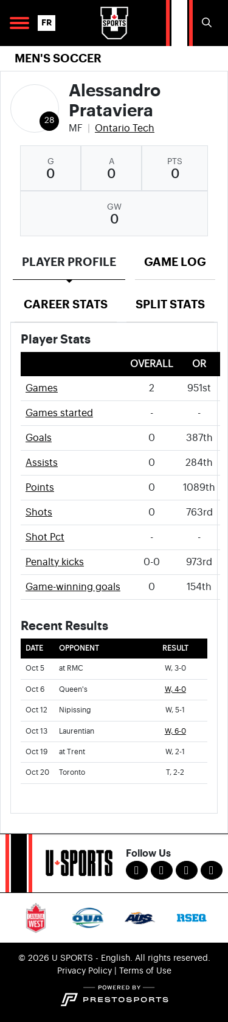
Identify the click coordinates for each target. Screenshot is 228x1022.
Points (40, 488)
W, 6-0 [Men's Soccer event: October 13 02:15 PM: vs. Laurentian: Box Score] (175, 731)
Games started (59, 413)
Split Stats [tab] (170, 304)
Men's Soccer (58, 58)
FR (46, 23)
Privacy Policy (84, 971)
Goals (39, 438)
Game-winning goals (73, 587)
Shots (39, 512)
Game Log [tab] (175, 262)
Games (42, 388)
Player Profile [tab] (69, 262)
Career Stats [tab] (66, 304)
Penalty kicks (55, 562)
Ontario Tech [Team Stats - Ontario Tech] (124, 128)
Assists (42, 463)
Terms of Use (145, 971)
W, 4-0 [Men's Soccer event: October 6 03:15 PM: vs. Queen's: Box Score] (175, 689)
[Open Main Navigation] (19, 23)
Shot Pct (45, 537)
